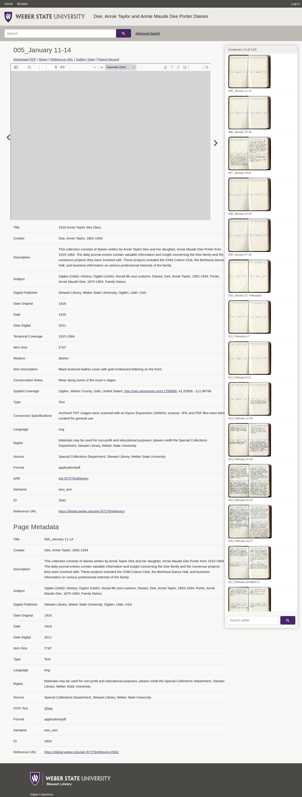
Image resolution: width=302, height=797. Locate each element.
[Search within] (252, 620)
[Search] (60, 33)
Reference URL (61, 59)
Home (8, 4)
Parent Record (108, 59)
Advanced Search (147, 33)
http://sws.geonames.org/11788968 (150, 391)
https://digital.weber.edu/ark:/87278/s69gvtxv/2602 (81, 752)
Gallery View (85, 59)
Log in (295, 4)
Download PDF (24, 59)
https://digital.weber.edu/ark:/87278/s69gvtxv (92, 511)
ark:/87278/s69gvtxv (74, 478)
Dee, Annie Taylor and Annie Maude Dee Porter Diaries (151, 16)
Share (43, 59)
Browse (22, 4)
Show (48, 708)
